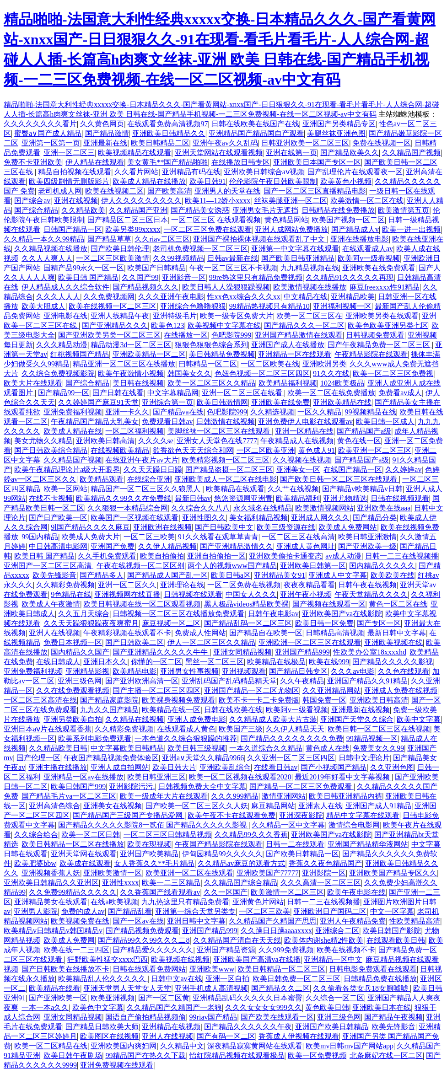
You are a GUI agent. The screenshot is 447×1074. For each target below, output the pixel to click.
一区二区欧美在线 (270, 364)
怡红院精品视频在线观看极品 (237, 1055)
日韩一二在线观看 (295, 844)
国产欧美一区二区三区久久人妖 (196, 806)
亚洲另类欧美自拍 (72, 719)
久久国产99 (140, 277)
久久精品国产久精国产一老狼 (174, 1007)
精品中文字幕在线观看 (362, 815)
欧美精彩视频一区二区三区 (225, 460)
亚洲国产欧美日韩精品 (331, 1027)
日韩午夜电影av (273, 614)
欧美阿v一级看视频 (369, 258)
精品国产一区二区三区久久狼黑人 (146, 489)
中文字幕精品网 (173, 393)
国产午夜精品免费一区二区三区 (380, 345)
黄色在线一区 (359, 441)
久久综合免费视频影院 (58, 373)
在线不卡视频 (51, 498)
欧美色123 (167, 325)
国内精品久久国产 (80, 652)
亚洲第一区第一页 (51, 143)
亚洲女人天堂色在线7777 (217, 441)
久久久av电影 (352, 671)
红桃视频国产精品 (79, 354)
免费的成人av (83, 911)
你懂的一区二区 (156, 662)
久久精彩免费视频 (65, 585)
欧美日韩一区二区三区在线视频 (379, 729)
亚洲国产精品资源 (226, 950)
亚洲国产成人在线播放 (287, 345)
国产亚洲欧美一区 (58, 998)
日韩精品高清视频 (335, 633)
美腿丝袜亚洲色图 (336, 133)
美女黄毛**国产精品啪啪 (167, 162)
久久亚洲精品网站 (331, 690)
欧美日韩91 (207, 181)
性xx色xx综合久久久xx (243, 297)
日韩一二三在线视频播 (401, 556)
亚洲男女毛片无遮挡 (265, 210)
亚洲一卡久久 (127, 412)
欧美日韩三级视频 (196, 748)
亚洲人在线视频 (54, 633)
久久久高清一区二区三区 (320, 882)
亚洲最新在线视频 (360, 710)
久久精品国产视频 (411, 152)
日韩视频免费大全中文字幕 (202, 786)
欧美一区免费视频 (317, 1055)
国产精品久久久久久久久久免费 (292, 738)
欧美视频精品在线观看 (134, 152)
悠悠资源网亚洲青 (243, 498)
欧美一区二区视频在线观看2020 (240, 777)
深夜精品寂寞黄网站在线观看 (254, 1046)
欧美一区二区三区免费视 (393, 373)
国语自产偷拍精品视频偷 (145, 1017)
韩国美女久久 (189, 373)
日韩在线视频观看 (400, 498)
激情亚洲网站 (284, 796)
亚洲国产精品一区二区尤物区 (251, 690)
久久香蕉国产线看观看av (160, 892)
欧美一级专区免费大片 (236, 316)
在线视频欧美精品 (120, 450)
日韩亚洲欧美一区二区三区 (305, 143)
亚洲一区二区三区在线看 (243, 393)
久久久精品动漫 (61, 345)
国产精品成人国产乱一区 (167, 575)
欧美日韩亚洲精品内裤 (345, 796)
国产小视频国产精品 (333, 767)
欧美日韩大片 (174, 767)
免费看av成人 (400, 393)
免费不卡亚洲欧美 (33, 162)
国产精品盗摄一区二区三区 (229, 469)
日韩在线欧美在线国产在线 (255, 124)
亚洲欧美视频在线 (393, 642)
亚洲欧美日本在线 (381, 1007)
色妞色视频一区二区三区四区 (262, 373)
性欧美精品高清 (414, 921)
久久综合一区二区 (335, 998)
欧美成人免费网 (69, 940)
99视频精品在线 (370, 412)
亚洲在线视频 (76, 200)
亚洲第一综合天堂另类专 (195, 911)
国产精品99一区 (63, 393)
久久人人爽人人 (47, 258)
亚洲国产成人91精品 (378, 806)
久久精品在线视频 (134, 719)
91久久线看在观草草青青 (218, 537)
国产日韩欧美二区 (134, 642)
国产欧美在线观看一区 (277, 1017)
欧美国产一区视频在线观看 (134, 517)
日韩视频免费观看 (375, 335)
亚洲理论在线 (182, 585)
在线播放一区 (186, 335)
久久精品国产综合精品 (240, 882)
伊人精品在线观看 (94, 162)
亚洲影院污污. (132, 786)
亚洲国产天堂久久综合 (356, 719)
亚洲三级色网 (80, 681)
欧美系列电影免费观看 (94, 738)
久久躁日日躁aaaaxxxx (276, 930)
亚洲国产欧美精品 (149, 854)
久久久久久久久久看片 (40, 124)
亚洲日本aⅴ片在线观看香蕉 (48, 729)
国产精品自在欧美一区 (265, 633)
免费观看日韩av (167, 421)
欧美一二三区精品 (171, 882)
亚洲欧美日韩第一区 (313, 565)
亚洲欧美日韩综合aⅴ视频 (264, 172)
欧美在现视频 (149, 844)
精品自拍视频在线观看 (74, 172)
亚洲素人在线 (320, 806)
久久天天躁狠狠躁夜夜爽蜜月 (91, 623)
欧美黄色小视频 (346, 181)
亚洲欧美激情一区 (112, 873)
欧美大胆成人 (43, 306)
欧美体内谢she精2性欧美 (323, 940)
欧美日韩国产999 (78, 786)
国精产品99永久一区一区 (83, 268)
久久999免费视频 (286, 950)
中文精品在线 (306, 297)
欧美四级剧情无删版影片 (69, 181)
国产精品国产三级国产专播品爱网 (128, 815)
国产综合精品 (36, 210)
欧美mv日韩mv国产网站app (349, 1046)
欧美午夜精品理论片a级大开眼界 (67, 469)
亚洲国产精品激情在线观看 (299, 335)
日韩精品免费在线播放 (380, 979)
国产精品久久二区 (280, 988)
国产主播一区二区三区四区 (156, 690)
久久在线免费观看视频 (72, 690)
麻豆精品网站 (273, 806)
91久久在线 (331, 373)
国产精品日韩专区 (298, 671)
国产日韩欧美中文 (224, 527)
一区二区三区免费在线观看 (208, 229)
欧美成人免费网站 (347, 527)
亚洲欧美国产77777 (268, 873)
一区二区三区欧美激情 (112, 258)
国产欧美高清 (169, 191)
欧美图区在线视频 (109, 1036)
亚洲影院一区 (324, 873)
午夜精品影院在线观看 (371, 354)
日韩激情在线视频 (225, 421)
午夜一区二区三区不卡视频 (233, 268)
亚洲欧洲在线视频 (162, 527)
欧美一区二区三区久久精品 (211, 383)
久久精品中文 (182, 1046)
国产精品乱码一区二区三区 (248, 623)
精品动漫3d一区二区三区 (131, 345)
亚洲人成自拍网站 (120, 767)
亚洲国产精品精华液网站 (368, 844)
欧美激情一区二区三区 (287, 892)
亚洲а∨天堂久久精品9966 (203, 758)
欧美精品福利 (298, 498)
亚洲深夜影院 (301, 815)
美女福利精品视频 (258, 517)
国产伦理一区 (38, 758)
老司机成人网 (60, 191)
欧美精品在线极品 (276, 662)
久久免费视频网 (109, 297)
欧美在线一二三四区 (76, 950)
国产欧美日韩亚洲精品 (297, 258)
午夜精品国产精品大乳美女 (95, 421)
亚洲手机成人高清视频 (211, 988)
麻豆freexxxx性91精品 (385, 287)
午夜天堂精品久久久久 (371, 594)
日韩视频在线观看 (193, 594)
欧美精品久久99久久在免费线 (123, 498)
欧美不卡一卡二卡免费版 (259, 700)
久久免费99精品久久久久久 (73, 892)
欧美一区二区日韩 (90, 834)
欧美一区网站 (65, 489)
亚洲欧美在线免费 (280, 402)
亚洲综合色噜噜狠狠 (193, 306)
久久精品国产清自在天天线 (237, 940)
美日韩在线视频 (138, 383)
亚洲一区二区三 (69, 152)
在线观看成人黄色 (186, 729)
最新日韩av (193, 498)
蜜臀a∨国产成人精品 (47, 133)
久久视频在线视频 (302, 460)
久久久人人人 (58, 297)
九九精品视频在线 (309, 268)
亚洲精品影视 (87, 671)
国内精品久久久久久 (382, 565)
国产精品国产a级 (364, 431)
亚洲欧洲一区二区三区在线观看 (310, 642)
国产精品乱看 (130, 911)
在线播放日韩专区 (240, 162)
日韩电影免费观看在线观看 (373, 969)
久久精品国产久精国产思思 (273, 921)
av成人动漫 (343, 556)
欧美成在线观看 (85, 863)
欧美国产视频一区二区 (348, 220)
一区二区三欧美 (149, 537)
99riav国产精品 (213, 1017)
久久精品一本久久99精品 (44, 239)
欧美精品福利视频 (288, 383)
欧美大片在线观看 (33, 383)
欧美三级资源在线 (286, 527)
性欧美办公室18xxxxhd (369, 652)
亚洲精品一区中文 (333, 959)
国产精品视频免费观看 (142, 930)
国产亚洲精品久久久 (115, 325)
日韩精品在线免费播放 (338, 210)
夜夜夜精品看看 (309, 585)
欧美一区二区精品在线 (50, 1046)
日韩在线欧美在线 (233, 710)
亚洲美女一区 (298, 469)
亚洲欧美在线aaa (383, 508)
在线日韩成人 (58, 662)
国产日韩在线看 (118, 393)
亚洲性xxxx (120, 882)
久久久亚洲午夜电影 (171, 297)
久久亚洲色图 (392, 767)
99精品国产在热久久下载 (145, 1055)
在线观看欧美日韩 (395, 940)
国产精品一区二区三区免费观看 (301, 786)
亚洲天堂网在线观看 (84, 854)
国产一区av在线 (138, 921)
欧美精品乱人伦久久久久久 (103, 979)
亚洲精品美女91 (279, 575)
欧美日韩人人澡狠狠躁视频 (226, 287)
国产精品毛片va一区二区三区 (69, 796)
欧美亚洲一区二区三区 (374, 450)
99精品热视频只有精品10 (269, 306)
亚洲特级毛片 (175, 316)
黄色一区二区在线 (398, 604)
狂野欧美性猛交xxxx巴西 (107, 959)
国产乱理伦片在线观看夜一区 (355, 172)
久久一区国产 (226, 892)
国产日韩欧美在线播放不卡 (65, 969)
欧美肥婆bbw (35, 863)
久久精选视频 (272, 412)
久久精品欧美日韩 (58, 748)
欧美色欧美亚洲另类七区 (388, 325)
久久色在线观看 (403, 671)
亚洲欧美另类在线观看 (382, 316)
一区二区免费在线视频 (243, 585)
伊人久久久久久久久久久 (141, 200)
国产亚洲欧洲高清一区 (141, 681)
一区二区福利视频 (134, 431)
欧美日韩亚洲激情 (367, 537)
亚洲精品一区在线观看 (294, 354)
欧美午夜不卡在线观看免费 (231, 815)
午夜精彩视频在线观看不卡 (127, 633)
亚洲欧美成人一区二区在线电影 (225, 479)
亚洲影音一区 (184, 277)
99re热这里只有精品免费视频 (255, 277)
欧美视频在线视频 (180, 959)
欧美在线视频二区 (114, 191)
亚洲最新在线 (105, 143)
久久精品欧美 (83, 210)
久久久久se (155, 441)
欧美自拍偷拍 (162, 556)
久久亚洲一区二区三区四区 (291, 758)
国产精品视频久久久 (145, 287)
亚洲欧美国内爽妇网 (123, 1046)
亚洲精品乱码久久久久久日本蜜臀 (247, 998)
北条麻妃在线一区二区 (386, 1055)
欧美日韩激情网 (222, 402)
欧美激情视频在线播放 (309, 287)
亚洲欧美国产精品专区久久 (393, 873)
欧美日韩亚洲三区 (156, 777)
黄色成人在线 (328, 748)
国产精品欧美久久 (349, 152)
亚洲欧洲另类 (324, 364)
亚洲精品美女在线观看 (50, 902)
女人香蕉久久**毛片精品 (154, 863)
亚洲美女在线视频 (112, 806)
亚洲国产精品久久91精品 (367, 681)
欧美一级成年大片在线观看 (164, 796)
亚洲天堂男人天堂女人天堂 (127, 988)
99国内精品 (40, 537)
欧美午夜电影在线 (356, 892)
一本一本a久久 (45, 1007)
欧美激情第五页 (403, 210)
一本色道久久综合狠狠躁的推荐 (186, 738)
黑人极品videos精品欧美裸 (246, 604)
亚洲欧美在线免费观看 (378, 268)
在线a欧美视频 (114, 902)
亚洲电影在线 (65, 316)
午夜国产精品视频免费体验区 (111, 758)
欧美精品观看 (102, 479)
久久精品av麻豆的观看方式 (241, 863)
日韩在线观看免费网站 (149, 969)
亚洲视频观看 (244, 671)
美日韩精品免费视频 (222, 354)
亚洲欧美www (212, 969)
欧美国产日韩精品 (156, 268)
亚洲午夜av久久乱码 (225, 143)
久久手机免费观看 (107, 556)
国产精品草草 (109, 239)
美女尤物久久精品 (43, 441)
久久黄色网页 (102, 124)
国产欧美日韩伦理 (120, 248)
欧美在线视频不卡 (346, 950)
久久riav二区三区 (162, 239)
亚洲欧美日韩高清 (105, 441)
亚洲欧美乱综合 (225, 767)
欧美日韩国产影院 (391, 930)
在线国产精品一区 (352, 469)
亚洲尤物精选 (345, 498)
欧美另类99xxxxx (132, 229)
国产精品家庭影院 (109, 700)
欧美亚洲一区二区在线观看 (189, 873)
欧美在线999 (329, 662)
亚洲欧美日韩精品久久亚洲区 (51, 882)
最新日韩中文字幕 (396, 633)
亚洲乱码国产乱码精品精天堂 (229, 681)
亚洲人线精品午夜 (120, 316)
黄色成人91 (316, 450)
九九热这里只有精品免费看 (185, 902)
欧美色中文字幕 (98, 1007)
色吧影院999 (231, 335)
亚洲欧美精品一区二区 (149, 354)
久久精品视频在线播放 (50, 248)
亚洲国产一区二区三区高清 (48, 565)
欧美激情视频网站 (324, 508)
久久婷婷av (403, 469)
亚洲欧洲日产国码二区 (329, 911)
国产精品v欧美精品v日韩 (362, 489)
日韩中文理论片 (364, 758)
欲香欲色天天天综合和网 (193, 450)
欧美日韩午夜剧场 (72, 1055)
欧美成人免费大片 (90, 537)
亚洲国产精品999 (302, 652)
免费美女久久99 (378, 748)
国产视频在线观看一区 (329, 604)
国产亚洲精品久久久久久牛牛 (161, 652)
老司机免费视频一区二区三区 (200, 248)
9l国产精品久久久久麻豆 (90, 527)
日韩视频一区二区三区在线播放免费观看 (178, 614)
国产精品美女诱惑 (200, 210)
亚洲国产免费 (113, 546)
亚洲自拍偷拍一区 (216, 556)
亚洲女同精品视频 (242, 652)
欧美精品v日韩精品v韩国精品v (53, 930)
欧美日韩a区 (231, 575)
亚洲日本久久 (105, 662)
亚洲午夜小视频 (305, 594)
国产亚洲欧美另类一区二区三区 (109, 335)
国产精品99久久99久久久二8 (143, 940)
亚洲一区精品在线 (304, 431)
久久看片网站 (136, 172)
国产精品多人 (102, 575)
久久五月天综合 (83, 614)
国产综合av (32, 200)
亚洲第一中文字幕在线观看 (295, 248)
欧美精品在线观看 (235, 489)
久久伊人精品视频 (167, 546)
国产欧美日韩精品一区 (302, 854)
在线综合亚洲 (149, 479)
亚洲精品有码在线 (191, 172)
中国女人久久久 (251, 594)
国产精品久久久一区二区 (304, 325)
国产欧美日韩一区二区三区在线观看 (339, 479)
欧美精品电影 (134, 671)
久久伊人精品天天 (295, 729)
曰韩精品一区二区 (207, 364)
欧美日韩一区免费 (324, 623)
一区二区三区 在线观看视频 (216, 220)
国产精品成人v (355, 229)
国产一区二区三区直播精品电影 (315, 191)
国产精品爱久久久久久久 (153, 950)
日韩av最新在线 (232, 258)
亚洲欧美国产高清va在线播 (257, 959)
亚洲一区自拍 (227, 979)
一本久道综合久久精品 (265, 748)
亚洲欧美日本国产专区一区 (317, 162)
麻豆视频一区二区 (171, 623)
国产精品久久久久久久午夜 (248, 1027)
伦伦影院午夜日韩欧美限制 (273, 181)
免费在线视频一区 (381, 143)
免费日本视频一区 (72, 642)
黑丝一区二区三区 (214, 662)
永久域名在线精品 (262, 508)
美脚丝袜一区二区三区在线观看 (219, 431)
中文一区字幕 (392, 911)
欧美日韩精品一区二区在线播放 (73, 844)
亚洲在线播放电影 (359, 239)
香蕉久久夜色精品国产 (325, 863)
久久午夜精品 (302, 681)
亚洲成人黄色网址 (305, 546)
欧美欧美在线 (393, 575)
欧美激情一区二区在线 (367, 200)
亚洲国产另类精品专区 (339, 124)
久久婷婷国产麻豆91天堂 (98, 402)
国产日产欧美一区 (58, 517)
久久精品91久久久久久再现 (349, 277)
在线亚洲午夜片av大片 (141, 460)
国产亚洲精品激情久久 (236, 546)
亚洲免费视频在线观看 (116, 1065)
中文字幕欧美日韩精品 (127, 748)
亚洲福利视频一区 (342, 306)
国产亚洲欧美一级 (367, 546)
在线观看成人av (367, 248)
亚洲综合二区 (337, 930)
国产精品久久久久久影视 (392, 662)
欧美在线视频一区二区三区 (112, 306)
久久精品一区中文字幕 (288, 825)
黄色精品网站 (286, 220)
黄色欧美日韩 (327, 1007)
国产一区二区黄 (163, 998)
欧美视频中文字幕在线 (224, 325)
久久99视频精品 (178, 258)
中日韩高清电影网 (58, 546)
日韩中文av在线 (176, 979)
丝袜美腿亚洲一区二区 (290, 200)
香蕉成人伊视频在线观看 (299, 1036)
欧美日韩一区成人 (385, 421)
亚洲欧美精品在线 (342, 402)
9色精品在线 (71, 594)
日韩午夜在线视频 (367, 585)
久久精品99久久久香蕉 (251, 834)
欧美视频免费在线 (80, 921)
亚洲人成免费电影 (196, 719)
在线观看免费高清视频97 (167, 124)
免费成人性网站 (200, 633)
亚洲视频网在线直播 (127, 594)
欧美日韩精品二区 (160, 143)
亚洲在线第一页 (291, 152)
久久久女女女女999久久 (263, 1007)
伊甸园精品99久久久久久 (222, 854)
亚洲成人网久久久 (320, 517)
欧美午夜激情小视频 (131, 373)
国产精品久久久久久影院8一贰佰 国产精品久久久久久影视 (153, 825)
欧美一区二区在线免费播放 (331, 393)
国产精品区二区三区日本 (127, 220)
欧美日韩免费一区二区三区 (296, 979)
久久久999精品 (235, 796)
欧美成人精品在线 (72, 431)
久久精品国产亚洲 (138, 210)
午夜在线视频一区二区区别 (140, 565)
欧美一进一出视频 (411, 229)
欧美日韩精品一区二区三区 (281, 969)
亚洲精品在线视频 (171, 1027)
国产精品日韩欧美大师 (102, 1027)
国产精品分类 (375, 517)
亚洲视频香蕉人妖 (51, 873)
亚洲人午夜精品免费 (353, 921)
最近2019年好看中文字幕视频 (343, 777)
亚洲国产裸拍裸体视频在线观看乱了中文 (260, 239)
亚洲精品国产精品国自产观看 (256, 133)
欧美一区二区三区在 (309, 316)
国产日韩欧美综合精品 (50, 450)
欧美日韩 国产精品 (88, 277)
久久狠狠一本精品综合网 (127, 508)
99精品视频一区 (372, 738)
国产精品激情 (107, 133)
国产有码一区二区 (226, 1036)
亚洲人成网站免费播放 (291, 229)
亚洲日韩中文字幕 (196, 921)
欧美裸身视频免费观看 (178, 700)
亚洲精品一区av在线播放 (83, 777)
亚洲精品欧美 (353, 297)
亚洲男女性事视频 (189, 671)
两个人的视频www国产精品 (232, 565)
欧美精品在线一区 (171, 710)
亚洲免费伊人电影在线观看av (305, 421)
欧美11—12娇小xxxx (217, 200)
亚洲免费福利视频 (72, 412)
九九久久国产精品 (109, 710)
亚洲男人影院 (36, 911)
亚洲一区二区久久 (127, 585)
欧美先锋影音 (54, 575)
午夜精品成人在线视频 (297, 441)
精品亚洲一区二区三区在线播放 (124, 364)
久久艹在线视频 (293, 489)
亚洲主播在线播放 (57, 767)
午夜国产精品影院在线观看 (219, 844)
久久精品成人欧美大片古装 (273, 719)
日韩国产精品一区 (72, 229)
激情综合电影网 (354, 825)
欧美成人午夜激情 (51, 604)
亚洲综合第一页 (167, 402)
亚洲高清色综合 (54, 806)
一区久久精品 (319, 412)
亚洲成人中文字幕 (337, 575)
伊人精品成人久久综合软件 (65, 287)
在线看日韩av (275, 767)
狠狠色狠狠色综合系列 (211, 345)
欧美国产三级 (241, 729)
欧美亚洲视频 (113, 998)
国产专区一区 (379, 623)
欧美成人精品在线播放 (149, 181)
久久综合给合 (36, 834)
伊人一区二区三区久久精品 (211, 642)
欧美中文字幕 (419, 719)
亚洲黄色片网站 (258, 902)
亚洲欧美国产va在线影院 (342, 614)
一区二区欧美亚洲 (266, 450)
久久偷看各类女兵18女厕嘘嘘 (361, 988)
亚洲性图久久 (204, 517)
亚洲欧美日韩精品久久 (168, 133)
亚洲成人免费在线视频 (400, 690)
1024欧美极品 (342, 383)
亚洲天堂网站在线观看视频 (219, 152)
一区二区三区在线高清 (298, 537)
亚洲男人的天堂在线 (227, 191)
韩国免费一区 (324, 700)
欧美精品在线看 (54, 988)
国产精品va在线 (178, 412)
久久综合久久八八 (200, 508)
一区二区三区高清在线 (40, 700)
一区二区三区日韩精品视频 (167, 834)
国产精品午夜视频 (393, 1017)
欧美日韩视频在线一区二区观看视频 (141, 604)
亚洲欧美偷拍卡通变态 (285, 556)
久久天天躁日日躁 (153, 469)
